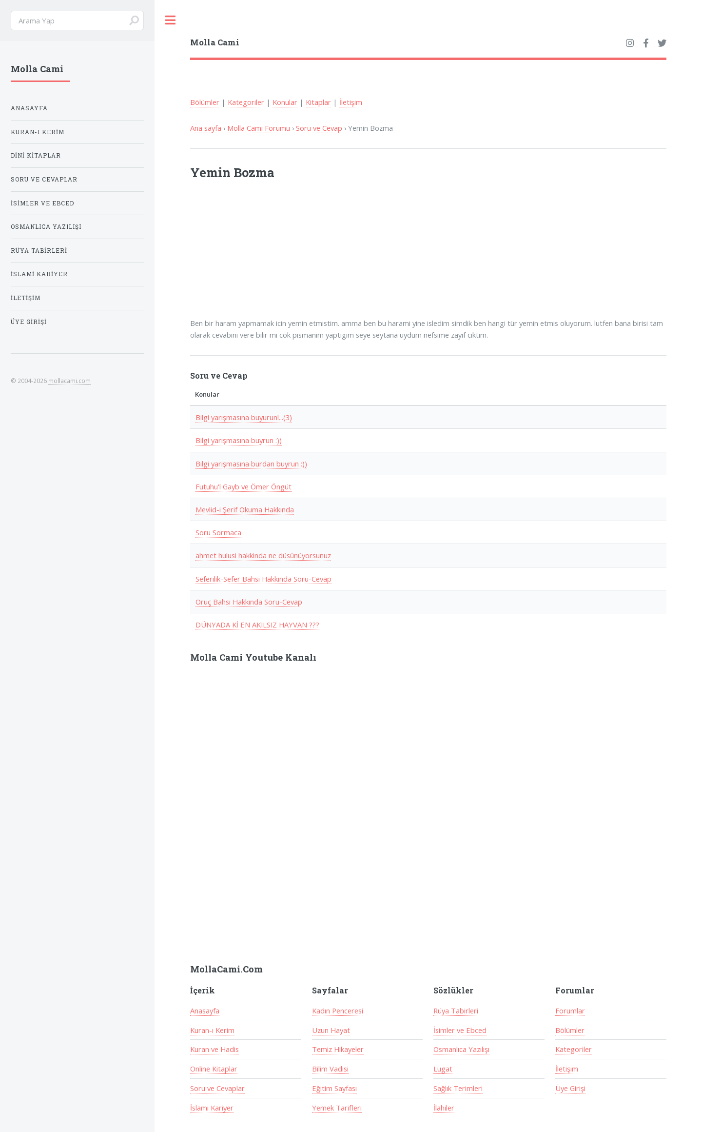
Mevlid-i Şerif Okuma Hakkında (244, 509)
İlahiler (443, 1107)
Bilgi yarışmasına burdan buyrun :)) (251, 463)
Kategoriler (246, 102)
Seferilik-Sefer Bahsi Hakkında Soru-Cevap (263, 579)
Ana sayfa (205, 128)
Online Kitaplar (213, 1068)
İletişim (350, 102)
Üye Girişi (570, 1088)
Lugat (442, 1068)
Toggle (171, 20)
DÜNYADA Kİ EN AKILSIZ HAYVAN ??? (257, 624)
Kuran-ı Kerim (212, 1030)
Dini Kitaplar (36, 155)
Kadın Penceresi (337, 1010)
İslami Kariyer (212, 1107)
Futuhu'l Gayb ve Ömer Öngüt (243, 486)
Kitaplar (318, 102)
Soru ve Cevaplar (217, 1088)
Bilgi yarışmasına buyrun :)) (238, 440)
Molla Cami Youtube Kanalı (253, 657)
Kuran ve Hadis (214, 1049)
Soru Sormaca (218, 532)
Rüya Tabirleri (455, 1010)
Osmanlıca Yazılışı (461, 1049)
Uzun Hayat (331, 1030)
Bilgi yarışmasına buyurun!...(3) (243, 417)
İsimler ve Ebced (460, 1030)
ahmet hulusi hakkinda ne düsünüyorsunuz (263, 555)
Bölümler (204, 102)
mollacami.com (69, 380)
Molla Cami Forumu (258, 128)
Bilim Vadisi (330, 1068)
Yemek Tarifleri (337, 1107)
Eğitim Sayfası (334, 1088)
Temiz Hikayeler (338, 1049)
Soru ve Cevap (319, 128)
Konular (285, 102)
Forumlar (570, 1010)
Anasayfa (204, 1010)
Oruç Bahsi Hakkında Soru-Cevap (248, 601)
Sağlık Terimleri (458, 1088)
